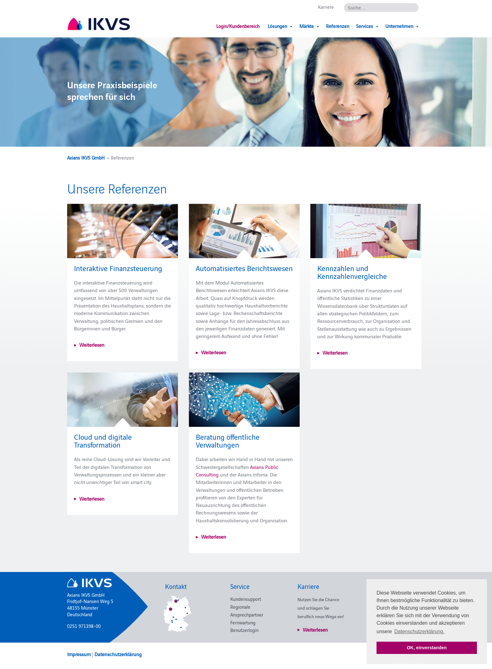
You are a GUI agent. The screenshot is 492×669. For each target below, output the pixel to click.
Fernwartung (242, 622)
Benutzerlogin (244, 630)
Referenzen (337, 26)
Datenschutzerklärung (118, 653)
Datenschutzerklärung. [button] (419, 631)
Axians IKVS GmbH (85, 157)
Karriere (326, 6)
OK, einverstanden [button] (427, 647)
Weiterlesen (91, 344)
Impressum (79, 653)
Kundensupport (245, 599)
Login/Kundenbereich (237, 26)
